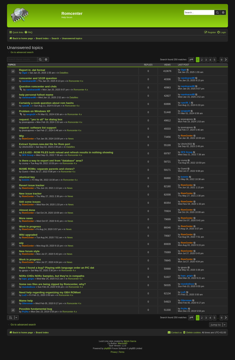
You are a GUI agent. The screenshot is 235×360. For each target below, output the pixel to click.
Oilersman (27, 303)
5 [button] (214, 59)
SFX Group (28, 155)
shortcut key (27, 177)
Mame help (26, 300)
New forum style (29, 251)
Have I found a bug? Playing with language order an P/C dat (56, 267)
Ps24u (25, 311)
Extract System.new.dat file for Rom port (44, 144)
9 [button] (221, 59)
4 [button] (210, 59)
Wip (21, 135)
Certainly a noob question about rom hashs (46, 102)
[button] (191, 59)
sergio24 (30, 114)
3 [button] (206, 59)
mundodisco (28, 287)
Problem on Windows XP (34, 111)
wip (21, 242)
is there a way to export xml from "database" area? (51, 160)
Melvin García (130, 341)
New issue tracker (30, 193)
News (71, 138)
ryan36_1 (27, 105)
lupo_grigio (28, 278)
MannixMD (123, 343)
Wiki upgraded (28, 234)
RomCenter (28, 138)
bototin (26, 180)
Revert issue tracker (31, 185)
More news (26, 218)
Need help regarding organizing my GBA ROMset (50, 292)
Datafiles (64, 73)
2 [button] (201, 59)
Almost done (27, 210)
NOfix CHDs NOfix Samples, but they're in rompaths (51, 275)
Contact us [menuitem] (175, 332)
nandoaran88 (29, 81)
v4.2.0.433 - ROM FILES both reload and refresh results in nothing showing (66, 152)
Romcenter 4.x (76, 81)
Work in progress (30, 226)
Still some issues (30, 201)
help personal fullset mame (36, 94)
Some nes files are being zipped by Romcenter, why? (52, 284)
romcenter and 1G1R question (38, 78)
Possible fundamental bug (35, 308)
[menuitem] (28, 32)
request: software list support (37, 127)
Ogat (24, 73)
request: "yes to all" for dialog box (40, 119)
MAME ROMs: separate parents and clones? (47, 168)
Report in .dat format (32, 70)
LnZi (24, 295)
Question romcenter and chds (38, 86)
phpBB (107, 348)
